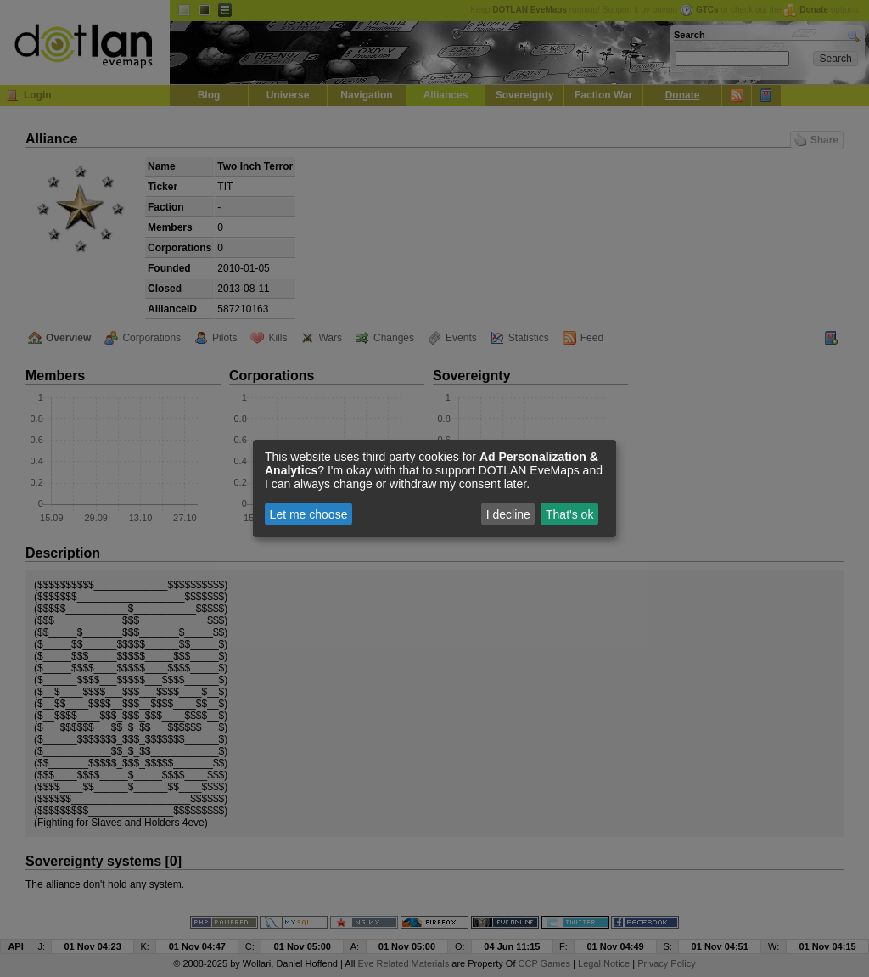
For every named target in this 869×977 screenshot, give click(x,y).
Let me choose (309, 514)
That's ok (569, 514)
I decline (508, 514)
